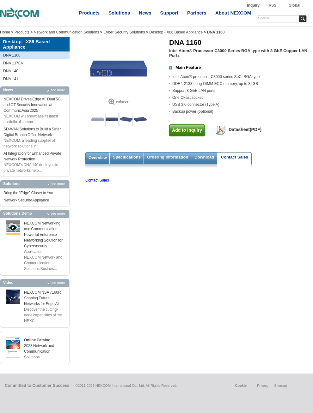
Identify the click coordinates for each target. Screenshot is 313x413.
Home (5, 32)
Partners (196, 12)
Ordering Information (167, 157)
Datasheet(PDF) (245, 129)
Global (294, 5)
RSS (273, 5)
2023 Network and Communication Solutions (39, 351)
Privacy (262, 385)
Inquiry (254, 5)
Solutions (119, 12)
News (145, 12)
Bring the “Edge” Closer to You (28, 193)
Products (89, 12)
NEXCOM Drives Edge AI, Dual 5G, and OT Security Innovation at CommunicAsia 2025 (32, 105)
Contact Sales (234, 157)
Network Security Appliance (26, 200)
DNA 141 (10, 79)
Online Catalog (37, 340)
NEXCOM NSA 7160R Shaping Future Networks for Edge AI (42, 298)
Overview (98, 157)
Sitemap (280, 385)
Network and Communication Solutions (66, 32)
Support (169, 12)
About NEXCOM (233, 12)
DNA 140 (10, 71)
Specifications (127, 157)
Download (204, 157)
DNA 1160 (12, 55)
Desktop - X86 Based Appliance (176, 32)
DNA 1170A (13, 63)
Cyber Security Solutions (124, 32)
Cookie (241, 385)
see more (58, 90)
